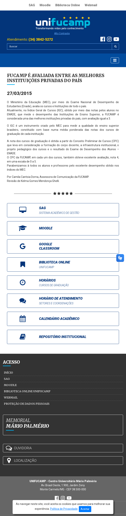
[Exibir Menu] (115, 60)
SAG (32, 5)
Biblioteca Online (67, 5)
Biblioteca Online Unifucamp (27, 391)
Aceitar (85, 509)
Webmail (91, 5)
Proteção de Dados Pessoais (27, 403)
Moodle (45, 5)
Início (8, 372)
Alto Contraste (62, 33)
